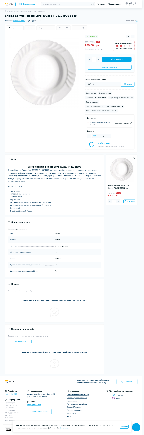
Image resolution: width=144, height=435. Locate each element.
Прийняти (124, 426)
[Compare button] (132, 36)
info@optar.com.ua (34, 405)
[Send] (127, 84)
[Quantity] (94, 59)
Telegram (117, 395)
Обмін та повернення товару (78, 395)
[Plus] (98, 59)
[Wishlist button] (128, 36)
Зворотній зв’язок (74, 407)
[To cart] (129, 201)
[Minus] (90, 59)
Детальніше (64, 428)
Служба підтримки (104, 143)
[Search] (92, 4)
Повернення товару (74, 410)
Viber (116, 398)
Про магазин (72, 401)
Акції (69, 416)
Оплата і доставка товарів (77, 398)
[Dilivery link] (131, 123)
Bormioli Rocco (19, 21)
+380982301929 (11, 394)
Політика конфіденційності (77, 404)
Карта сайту (71, 413)
